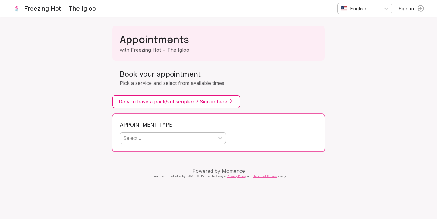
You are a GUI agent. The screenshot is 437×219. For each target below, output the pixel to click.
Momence (233, 171)
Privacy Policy (236, 176)
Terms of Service (265, 176)
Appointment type (146, 125)
